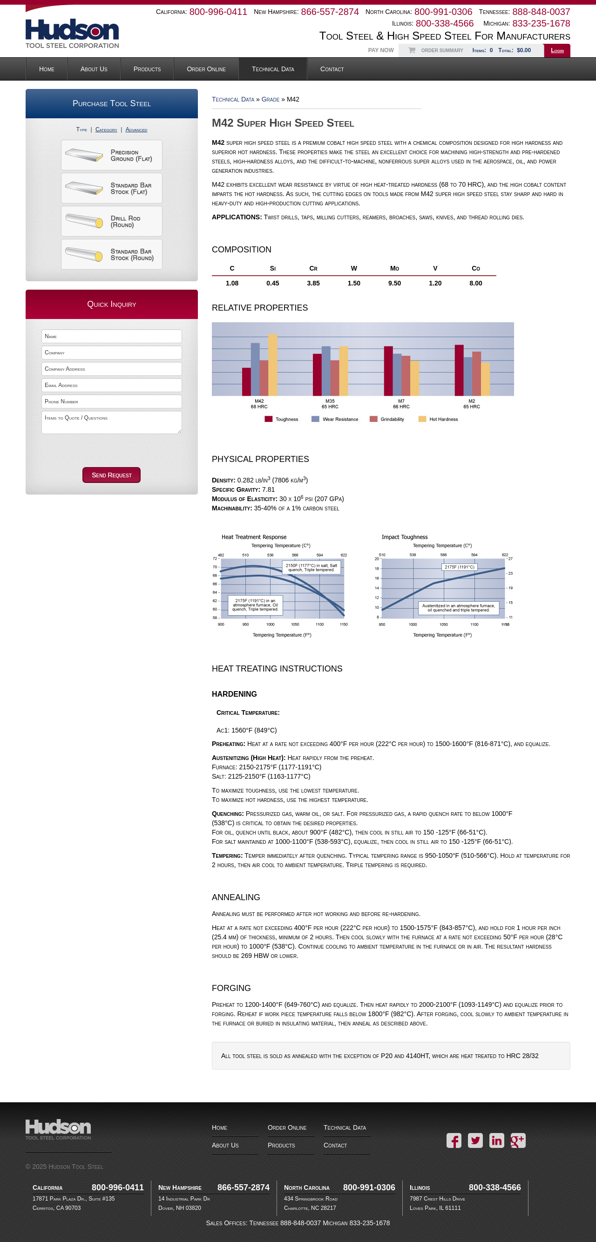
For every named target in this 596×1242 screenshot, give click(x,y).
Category (106, 129)
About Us (94, 69)
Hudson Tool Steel (88, 33)
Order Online (206, 69)
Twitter (475, 1140)
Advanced (137, 129)
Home (46, 69)
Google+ (518, 1140)
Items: (484, 50)
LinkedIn (496, 1140)
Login (557, 50)
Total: (515, 50)
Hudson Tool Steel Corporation (69, 1135)
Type (81, 129)
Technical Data (273, 69)
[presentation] (92, 449)
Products (147, 69)
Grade (271, 99)
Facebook (454, 1140)
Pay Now (381, 50)
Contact (332, 69)
